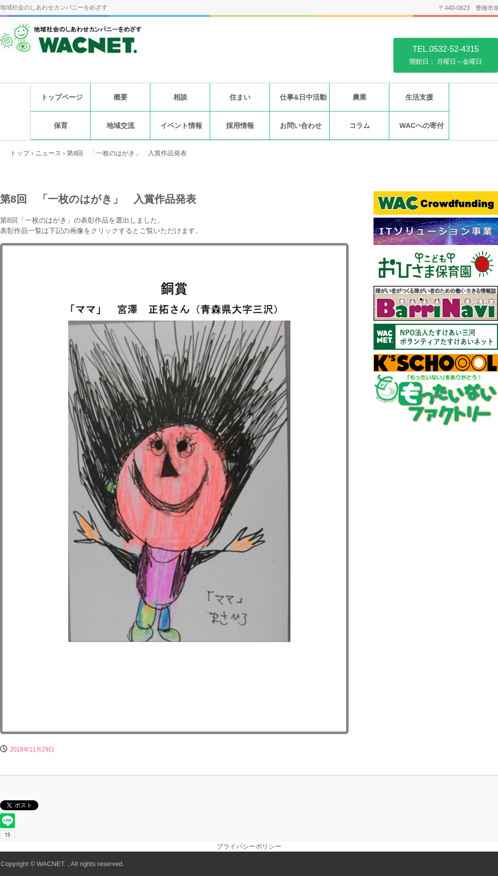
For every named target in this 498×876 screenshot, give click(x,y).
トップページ (62, 97)
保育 (61, 125)
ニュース (48, 153)
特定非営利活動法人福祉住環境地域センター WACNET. (81, 44)
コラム (359, 125)
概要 (120, 97)
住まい (240, 97)
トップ (19, 153)
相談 (180, 97)
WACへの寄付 (421, 125)
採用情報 (240, 125)
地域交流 (120, 125)
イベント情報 (181, 125)
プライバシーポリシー (249, 846)
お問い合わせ (301, 125)
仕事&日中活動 (303, 97)
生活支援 (419, 97)
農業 (360, 97)
